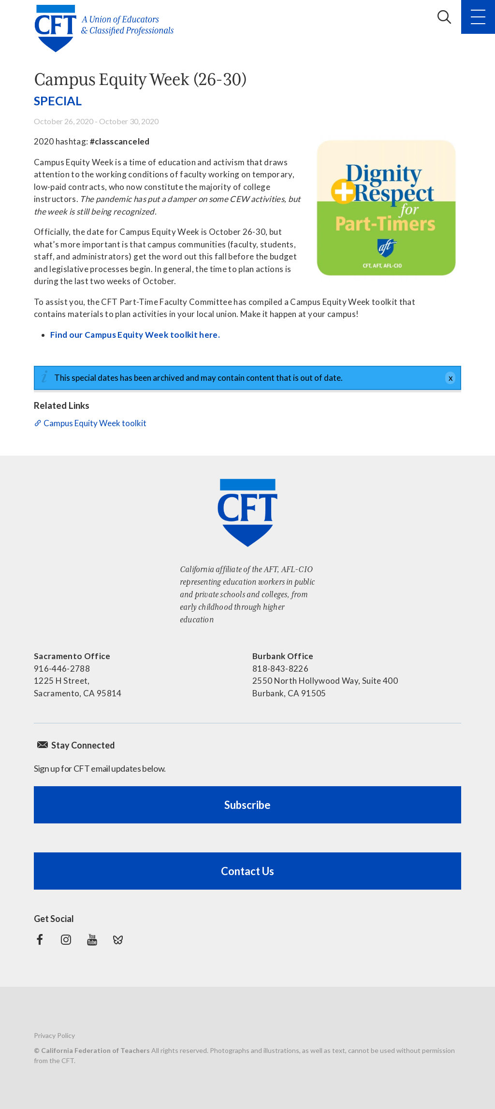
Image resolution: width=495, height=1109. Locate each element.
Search (444, 17)
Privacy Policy (54, 1035)
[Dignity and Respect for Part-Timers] (386, 207)
